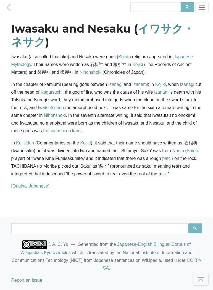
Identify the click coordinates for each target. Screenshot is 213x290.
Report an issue (26, 280)
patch (167, 158)
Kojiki (137, 64)
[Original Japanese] (30, 186)
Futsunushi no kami (62, 130)
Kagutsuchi (51, 92)
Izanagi (115, 84)
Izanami (140, 84)
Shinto (124, 56)
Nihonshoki (90, 72)
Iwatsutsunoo (51, 107)
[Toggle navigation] (202, 7)
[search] (155, 7)
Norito (178, 150)
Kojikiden (25, 143)
